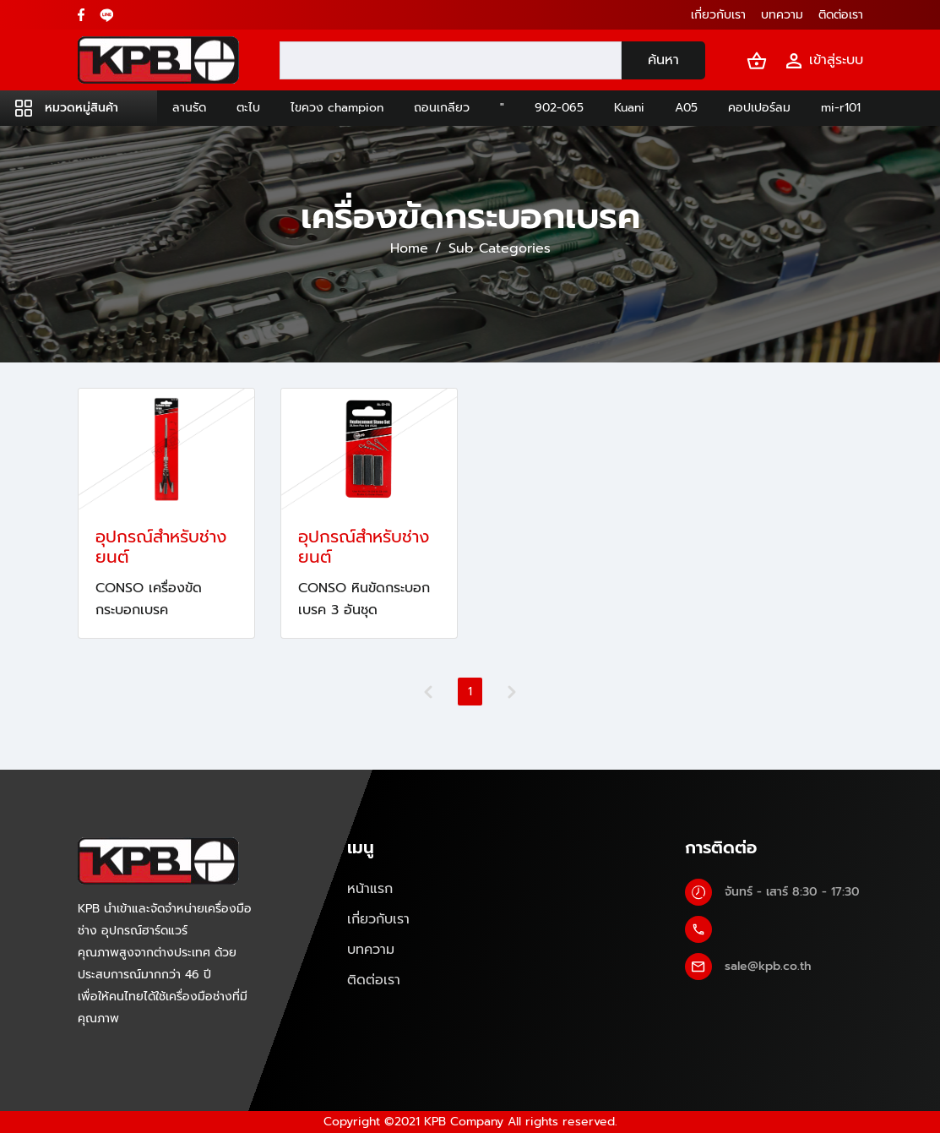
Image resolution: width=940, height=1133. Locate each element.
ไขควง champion (337, 108)
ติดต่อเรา (373, 980)
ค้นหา (663, 60)
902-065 (559, 108)
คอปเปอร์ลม (759, 108)
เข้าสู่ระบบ (823, 60)
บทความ (370, 950)
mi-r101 (841, 108)
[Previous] (428, 692)
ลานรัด (189, 108)
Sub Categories (499, 248)
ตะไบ (248, 108)
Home (409, 248)
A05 (686, 108)
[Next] (512, 692)
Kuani (629, 108)
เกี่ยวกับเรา (378, 919)
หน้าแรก (370, 889)
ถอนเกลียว (442, 108)
